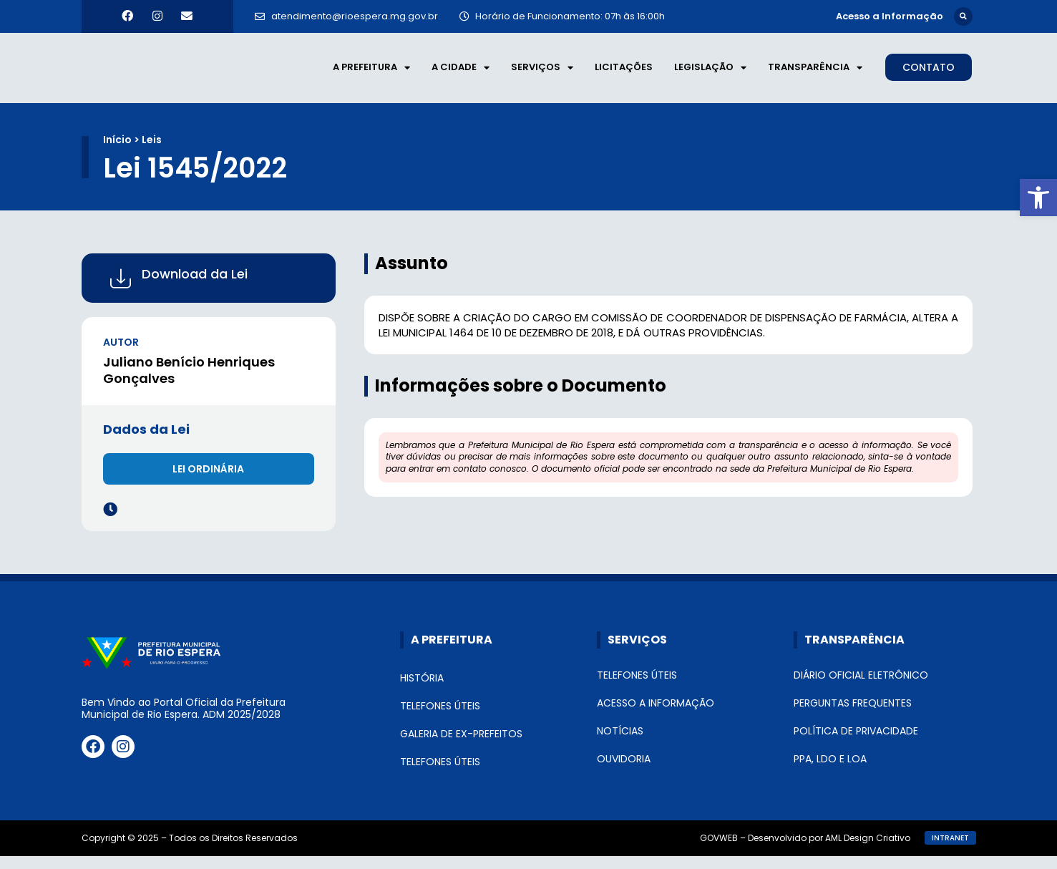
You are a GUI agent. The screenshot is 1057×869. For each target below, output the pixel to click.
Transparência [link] (815, 73)
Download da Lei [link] (195, 287)
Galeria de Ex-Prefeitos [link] (461, 746)
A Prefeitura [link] (371, 73)
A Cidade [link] (460, 73)
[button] (963, 15)
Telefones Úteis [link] (440, 719)
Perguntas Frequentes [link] (853, 716)
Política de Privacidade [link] (856, 744)
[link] (1038, 197)
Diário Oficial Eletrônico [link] (861, 688)
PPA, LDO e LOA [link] (830, 771)
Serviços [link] (542, 73)
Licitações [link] (624, 73)
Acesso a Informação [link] (655, 716)
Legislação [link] (710, 73)
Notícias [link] (620, 744)
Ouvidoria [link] (624, 771)
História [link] (422, 691)
